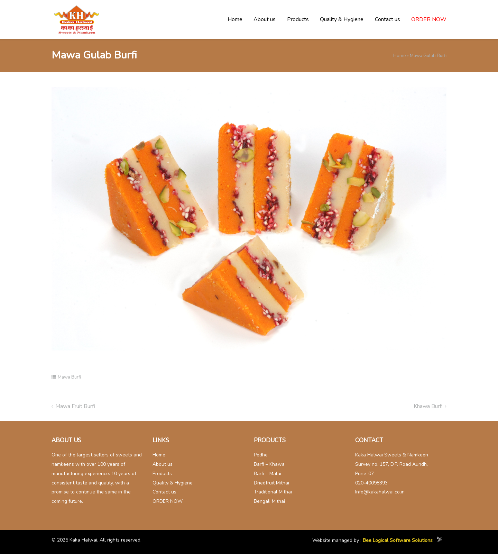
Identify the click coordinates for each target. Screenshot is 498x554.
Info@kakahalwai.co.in (380, 492)
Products (298, 19)
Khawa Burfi (428, 406)
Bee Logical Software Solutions (398, 540)
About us (264, 19)
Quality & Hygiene (341, 19)
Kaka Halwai (83, 540)
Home (235, 19)
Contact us (387, 19)
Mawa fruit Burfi (75, 406)
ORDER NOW (428, 19)
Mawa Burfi (69, 377)
